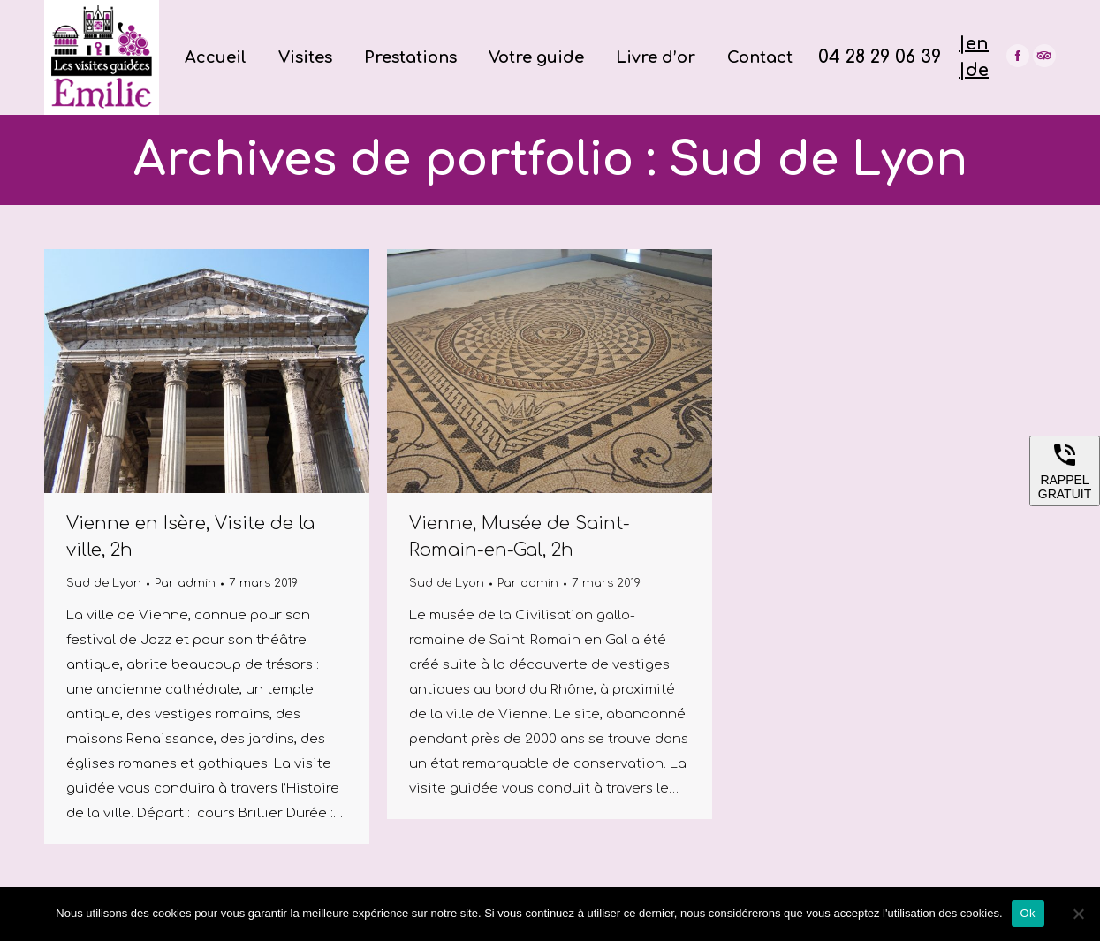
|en (974, 44)
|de (974, 70)
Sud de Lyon (103, 583)
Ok (1028, 913)
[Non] (1078, 913)
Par (185, 583)
